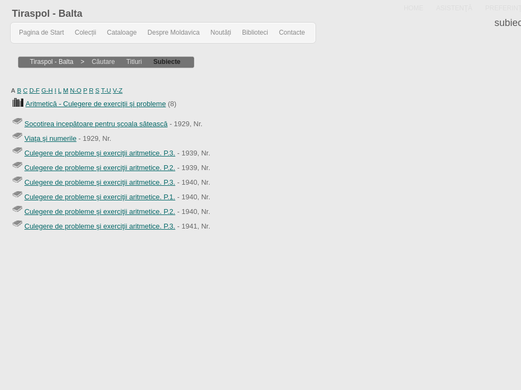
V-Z (118, 90)
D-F (34, 90)
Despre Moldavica (174, 32)
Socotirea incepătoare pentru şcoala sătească (96, 124)
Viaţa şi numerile (50, 138)
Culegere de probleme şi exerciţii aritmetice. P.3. (99, 153)
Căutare (103, 62)
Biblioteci (255, 32)
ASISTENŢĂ (454, 8)
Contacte (292, 32)
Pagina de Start (41, 32)
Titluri (134, 62)
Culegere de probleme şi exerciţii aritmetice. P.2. (99, 168)
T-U (106, 90)
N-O (75, 90)
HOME (413, 8)
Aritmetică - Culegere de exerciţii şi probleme (96, 104)
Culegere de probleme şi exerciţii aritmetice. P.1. (99, 197)
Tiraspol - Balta (47, 13)
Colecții (85, 32)
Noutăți (221, 32)
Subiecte (167, 62)
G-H (47, 90)
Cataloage (122, 32)
